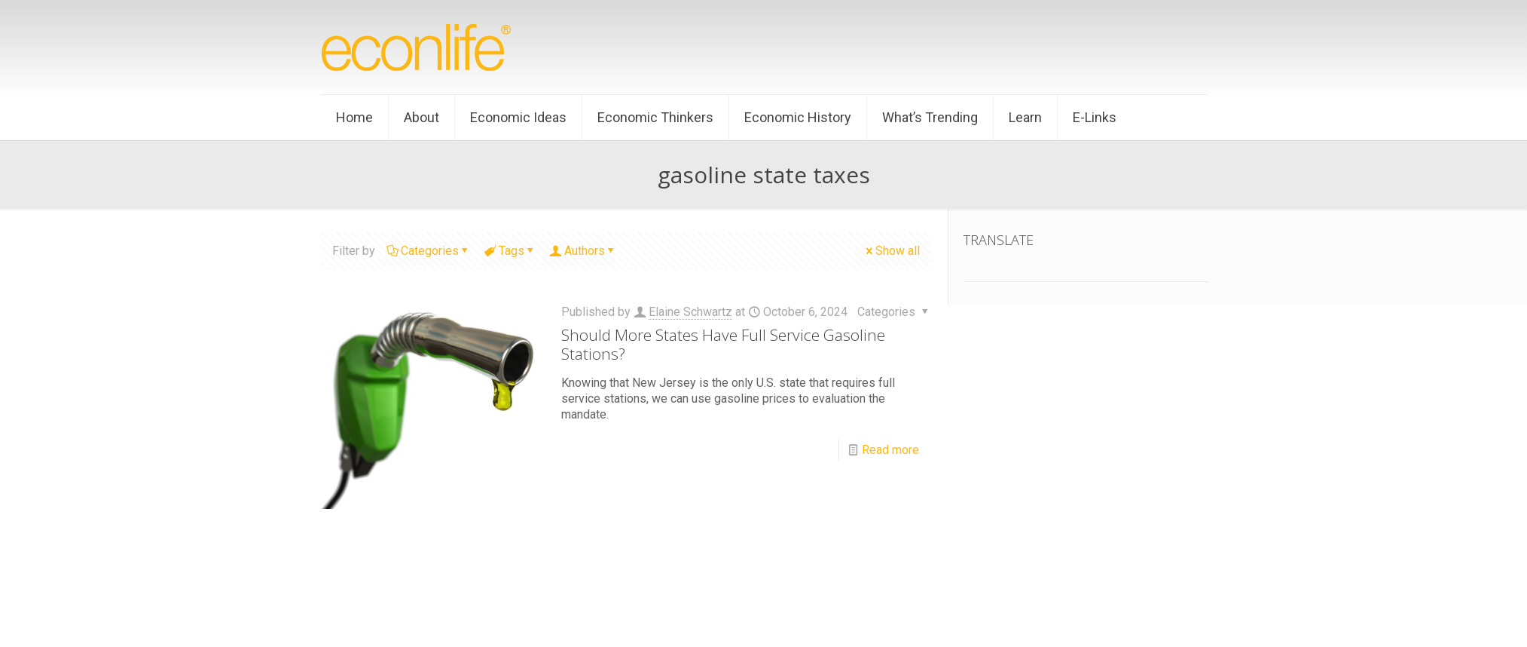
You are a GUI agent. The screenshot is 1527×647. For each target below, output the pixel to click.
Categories (428, 251)
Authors (583, 251)
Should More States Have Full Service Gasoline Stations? (723, 344)
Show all (891, 251)
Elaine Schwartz (690, 312)
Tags (510, 251)
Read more (890, 450)
